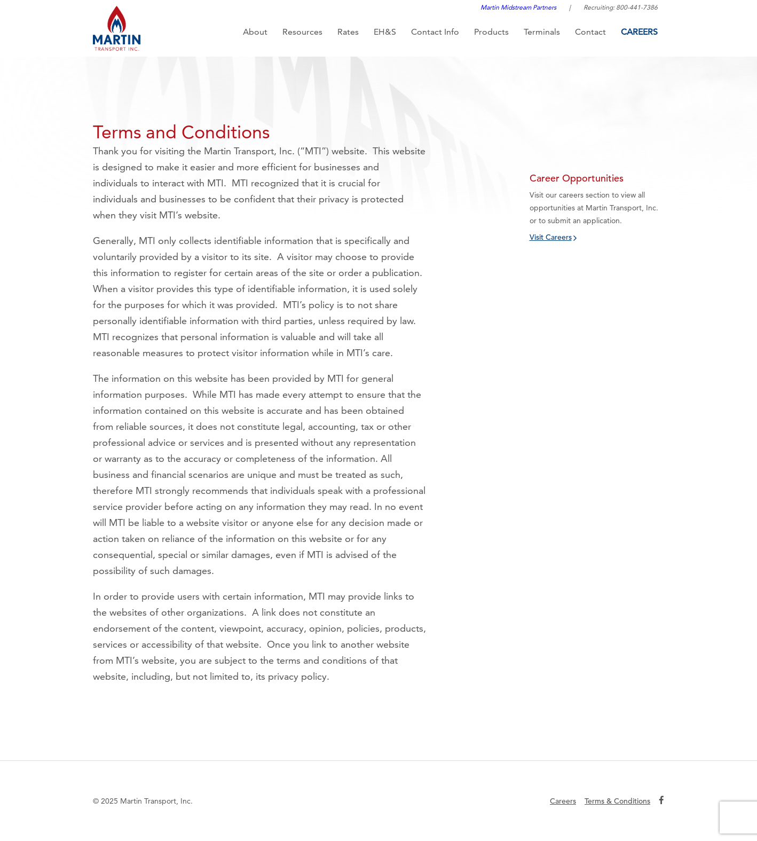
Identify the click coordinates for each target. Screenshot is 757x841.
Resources (302, 32)
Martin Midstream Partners (518, 7)
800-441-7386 (637, 7)
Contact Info (435, 32)
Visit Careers (551, 237)
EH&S (385, 32)
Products (491, 32)
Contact (590, 32)
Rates (348, 32)
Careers (639, 32)
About (255, 32)
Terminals (542, 32)
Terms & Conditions (617, 801)
